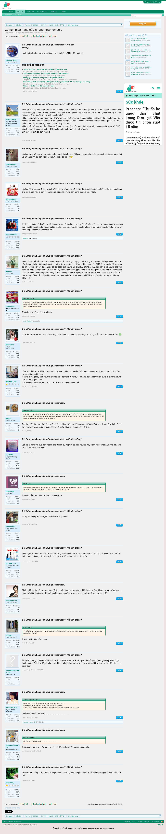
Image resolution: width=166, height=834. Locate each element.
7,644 (17, 67)
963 (18, 721)
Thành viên (30, 11)
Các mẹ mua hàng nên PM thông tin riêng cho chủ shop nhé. (46, 73)
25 (35, 36)
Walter (133, 63)
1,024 (17, 499)
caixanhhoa (10, 306)
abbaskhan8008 (135, 46)
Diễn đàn (20, 11)
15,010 (17, 535)
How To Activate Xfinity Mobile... (140, 61)
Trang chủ (10, 11)
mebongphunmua (36, 84)
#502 (119, 140)
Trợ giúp (139, 821)
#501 (119, 91)
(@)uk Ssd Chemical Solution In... (141, 50)
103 (18, 503)
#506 (119, 282)
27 (41, 36)
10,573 (17, 390)
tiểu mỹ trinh (134, 69)
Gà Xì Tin (33, 76)
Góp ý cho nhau (20, 32)
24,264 (17, 464)
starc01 (133, 57)
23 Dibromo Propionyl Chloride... (140, 44)
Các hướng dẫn (42, 11)
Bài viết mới (18, 14)
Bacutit (8, 418)
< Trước (21, 36)
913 (18, 134)
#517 (119, 670)
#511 (119, 453)
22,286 (17, 315)
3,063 (17, 248)
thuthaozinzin (11, 120)
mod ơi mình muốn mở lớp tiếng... (141, 67)
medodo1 (25, 238)
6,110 (17, 130)
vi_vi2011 (9, 455)
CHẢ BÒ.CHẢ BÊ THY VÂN (40, 80)
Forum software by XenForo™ (20, 824)
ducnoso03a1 (35, 71)
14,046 (17, 572)
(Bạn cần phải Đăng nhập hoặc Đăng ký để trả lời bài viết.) (105, 804)
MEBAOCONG (11, 381)
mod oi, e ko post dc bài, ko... (139, 38)
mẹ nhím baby (11, 60)
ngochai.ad (10, 345)
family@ (9, 635)
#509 (119, 386)
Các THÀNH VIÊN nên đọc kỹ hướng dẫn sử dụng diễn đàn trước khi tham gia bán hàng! (56, 82)
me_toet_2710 (11, 563)
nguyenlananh (11, 234)
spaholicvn (10, 492)
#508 (119, 343)
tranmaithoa (34, 88)
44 (18, 680)
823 (18, 759)
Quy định (160, 824)
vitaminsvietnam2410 (33, 32)
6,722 (17, 642)
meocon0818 (10, 527)
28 (44, 36)
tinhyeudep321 (11, 600)
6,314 (17, 716)
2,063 (17, 540)
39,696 (17, 243)
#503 (119, 162)
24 (32, 36)
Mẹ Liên (9, 271)
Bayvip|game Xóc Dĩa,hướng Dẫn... (141, 55)
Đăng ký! (142, 23)
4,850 (17, 353)
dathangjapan (11, 199)
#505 (119, 234)
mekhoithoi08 (11, 164)
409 (18, 426)
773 (18, 283)
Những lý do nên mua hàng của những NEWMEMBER (43, 78)
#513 (119, 525)
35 (50, 36)
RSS (162, 821)
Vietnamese (17, 821)
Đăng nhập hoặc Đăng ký (152, 2)
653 (18, 206)
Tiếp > (54, 36)
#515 (119, 598)
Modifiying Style (8, 821)
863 (18, 72)
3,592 (17, 278)
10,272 (17, 792)
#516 (119, 643)
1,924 (17, 755)
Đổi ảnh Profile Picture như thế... (141, 72)
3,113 (17, 468)
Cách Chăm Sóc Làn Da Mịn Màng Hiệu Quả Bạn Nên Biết (45, 69)
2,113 (17, 319)
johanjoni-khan (135, 40)
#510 (119, 431)
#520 (119, 781)
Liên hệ (63, 11)
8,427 (17, 171)
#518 (119, 717)
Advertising (54, 11)
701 (18, 607)
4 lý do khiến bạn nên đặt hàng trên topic (38, 86)
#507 (119, 316)
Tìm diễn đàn (8, 14)
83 (18, 612)
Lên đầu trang (155, 821)
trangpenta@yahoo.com (12, 671)
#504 (119, 197)
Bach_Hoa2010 (11, 708)
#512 (119, 499)
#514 (119, 561)
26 (38, 36)
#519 (119, 751)
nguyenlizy (10, 783)
